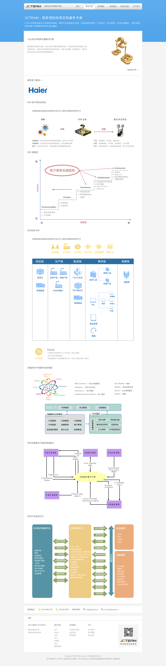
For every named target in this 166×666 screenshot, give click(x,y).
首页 (77, 6)
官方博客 (91, 632)
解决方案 (89, 6)
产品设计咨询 (74, 630)
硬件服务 (73, 635)
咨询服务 (101, 6)
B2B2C (56, 632)
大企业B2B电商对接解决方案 (40, 39)
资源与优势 (124, 6)
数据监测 (57, 646)
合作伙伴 (91, 635)
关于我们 (136, 6)
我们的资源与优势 (34, 632)
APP (55, 638)
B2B (55, 635)
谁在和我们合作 (33, 630)
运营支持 (73, 632)
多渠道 (56, 641)
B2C (55, 630)
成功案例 (112, 6)
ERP (55, 643)
